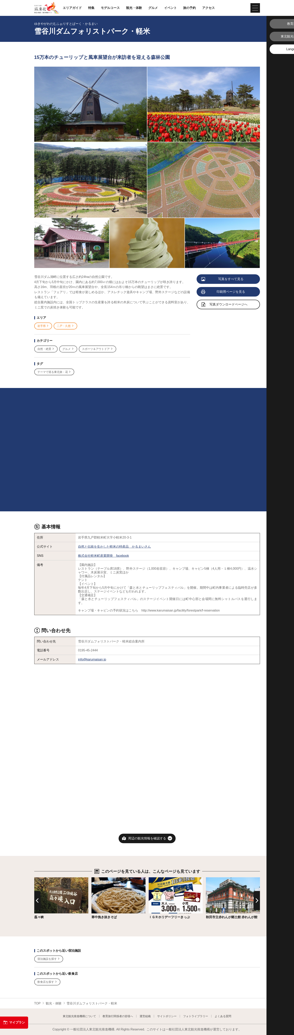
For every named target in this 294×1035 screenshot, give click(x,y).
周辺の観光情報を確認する (147, 838)
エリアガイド (72, 8)
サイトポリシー (167, 1016)
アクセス (208, 8)
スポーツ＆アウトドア (97, 349)
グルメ (153, 8)
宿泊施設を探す (48, 959)
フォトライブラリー (195, 1016)
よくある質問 (223, 1016)
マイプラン (14, 1022)
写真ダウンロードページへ (224, 305)
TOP (37, 1003)
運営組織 (145, 1016)
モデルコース (110, 8)
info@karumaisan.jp (92, 659)
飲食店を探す (47, 982)
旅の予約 (189, 8)
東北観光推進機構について (79, 1016)
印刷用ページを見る (223, 292)
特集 (91, 8)
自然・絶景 (46, 349)
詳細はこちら (43, 879)
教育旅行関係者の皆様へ (118, 1016)
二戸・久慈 (65, 326)
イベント (170, 8)
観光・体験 (134, 8)
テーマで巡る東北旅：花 (54, 372)
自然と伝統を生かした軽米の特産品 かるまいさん (114, 546)
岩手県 (43, 326)
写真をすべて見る (223, 279)
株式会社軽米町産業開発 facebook (103, 555)
